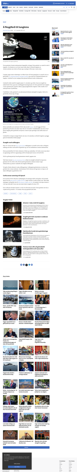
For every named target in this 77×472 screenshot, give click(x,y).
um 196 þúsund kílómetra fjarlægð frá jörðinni (20, 76)
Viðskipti (61, 444)
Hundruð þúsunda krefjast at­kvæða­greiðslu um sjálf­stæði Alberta (41, 322)
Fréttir (60, 443)
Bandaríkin (6, 195)
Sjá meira (26, 427)
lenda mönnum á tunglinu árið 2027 (19, 182)
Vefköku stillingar (10, 466)
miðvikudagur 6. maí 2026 (59, 3)
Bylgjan (70, 451)
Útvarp (60, 452)
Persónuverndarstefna (6, 450)
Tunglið (22, 195)
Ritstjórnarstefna (18, 452)
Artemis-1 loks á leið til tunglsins (34, 205)
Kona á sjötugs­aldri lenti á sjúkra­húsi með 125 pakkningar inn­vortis (67, 72)
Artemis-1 (32, 127)
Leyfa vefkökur (24, 466)
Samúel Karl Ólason (6, 30)
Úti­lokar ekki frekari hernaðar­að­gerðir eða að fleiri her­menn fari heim (9, 395)
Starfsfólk (17, 455)
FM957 (70, 452)
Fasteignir (70, 444)
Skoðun (60, 449)
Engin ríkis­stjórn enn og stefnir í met (26, 293)
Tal (69, 455)
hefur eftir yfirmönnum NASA (20, 161)
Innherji (70, 443)
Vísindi (28, 195)
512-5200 (19, 447)
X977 (70, 454)
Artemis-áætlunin (14, 195)
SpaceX (34, 195)
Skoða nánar (6, 463)
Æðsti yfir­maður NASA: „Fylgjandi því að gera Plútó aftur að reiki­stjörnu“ (25, 395)
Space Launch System (21, 145)
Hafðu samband (18, 450)
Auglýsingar (17, 449)
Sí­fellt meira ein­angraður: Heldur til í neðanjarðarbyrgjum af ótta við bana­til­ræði (10, 338)
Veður (70, 449)
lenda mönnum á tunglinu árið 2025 (29, 184)
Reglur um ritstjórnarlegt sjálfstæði (7, 448)
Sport (60, 446)
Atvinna (70, 446)
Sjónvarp (61, 451)
